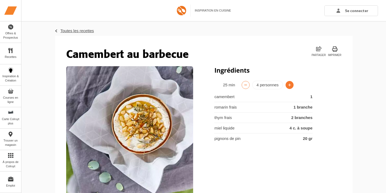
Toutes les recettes (77, 30)
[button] (351, 10)
